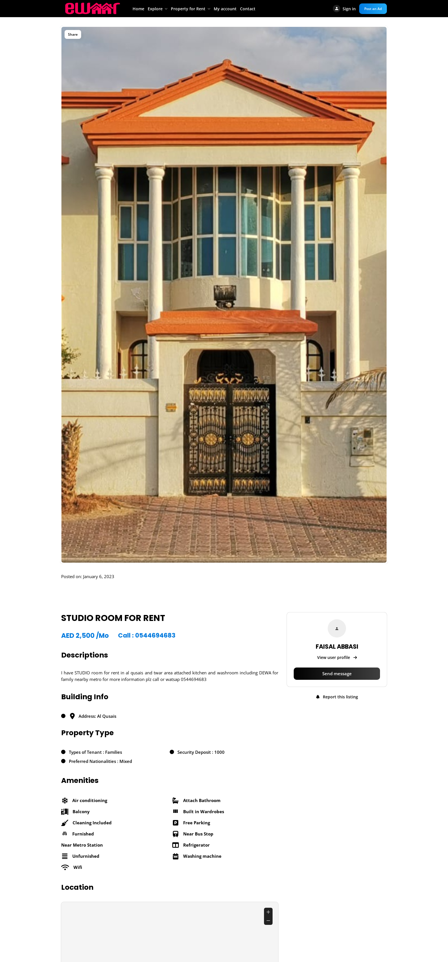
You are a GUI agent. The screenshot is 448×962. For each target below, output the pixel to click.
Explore (155, 8)
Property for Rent (188, 8)
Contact (247, 8)
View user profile (337, 657)
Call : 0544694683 (148, 635)
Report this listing (337, 697)
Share (73, 34)
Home (138, 8)
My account (225, 8)
